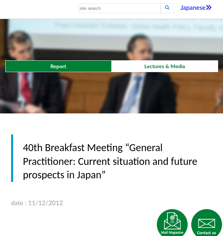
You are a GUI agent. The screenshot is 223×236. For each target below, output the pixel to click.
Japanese (196, 7)
